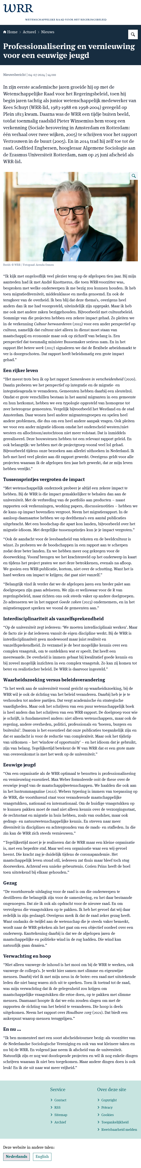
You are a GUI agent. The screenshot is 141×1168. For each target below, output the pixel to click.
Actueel (29, 32)
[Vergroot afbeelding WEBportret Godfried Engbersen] (134, 176)
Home (10, 32)
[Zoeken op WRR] (133, 34)
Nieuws (47, 32)
